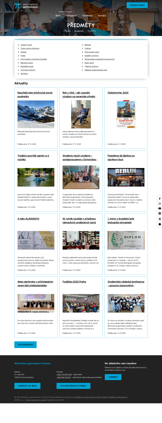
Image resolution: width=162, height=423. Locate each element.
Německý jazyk (27, 63)
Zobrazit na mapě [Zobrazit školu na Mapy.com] (28, 405)
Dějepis (24, 53)
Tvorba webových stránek (35, 420)
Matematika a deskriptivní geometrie (100, 60)
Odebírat (114, 396)
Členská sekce (136, 5)
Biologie (88, 45)
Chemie (88, 49)
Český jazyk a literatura (30, 49)
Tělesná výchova (91, 67)
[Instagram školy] (159, 204)
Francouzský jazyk (92, 53)
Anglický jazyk (26, 45)
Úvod (68, 31)
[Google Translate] (159, 218)
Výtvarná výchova (28, 71)
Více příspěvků (26, 363)
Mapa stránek (101, 417)
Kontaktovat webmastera (85, 417)
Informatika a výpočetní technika (34, 60)
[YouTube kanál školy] (159, 208)
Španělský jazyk (27, 67)
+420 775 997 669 (64, 393)
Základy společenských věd (96, 71)
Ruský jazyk (89, 63)
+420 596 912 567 (64, 396)
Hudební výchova (91, 56)
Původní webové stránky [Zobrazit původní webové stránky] (74, 405)
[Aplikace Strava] (159, 224)
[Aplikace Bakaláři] (159, 213)
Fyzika (23, 56)
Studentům (79, 31)
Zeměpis (24, 74)
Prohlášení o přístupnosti (117, 417)
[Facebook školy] (159, 198)
